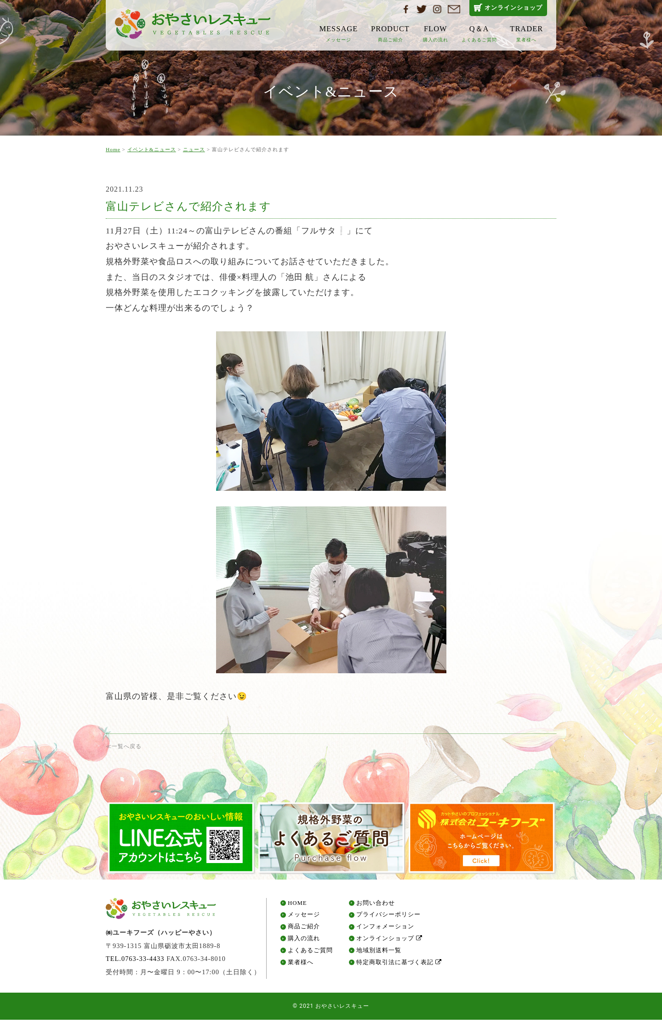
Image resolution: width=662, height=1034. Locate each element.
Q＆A (479, 33)
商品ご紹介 (304, 930)
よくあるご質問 (310, 954)
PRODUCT (390, 33)
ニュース (194, 149)
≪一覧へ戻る (124, 746)
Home (113, 149)
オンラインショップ (513, 7)
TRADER (526, 33)
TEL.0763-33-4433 (135, 962)
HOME (297, 906)
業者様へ (301, 966)
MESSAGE (338, 33)
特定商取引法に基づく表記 (399, 966)
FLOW (435, 33)
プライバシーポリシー (388, 918)
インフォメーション (385, 930)
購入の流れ (304, 942)
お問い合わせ (375, 906)
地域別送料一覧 (378, 954)
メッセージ (304, 918)
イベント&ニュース (151, 149)
